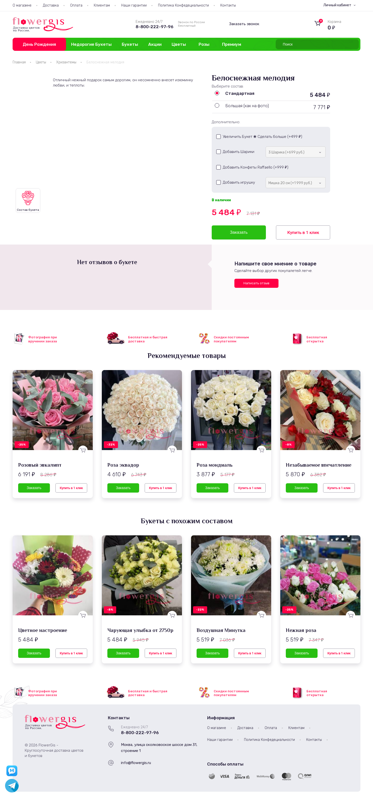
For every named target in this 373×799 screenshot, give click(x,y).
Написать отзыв (256, 283)
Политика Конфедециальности (183, 5)
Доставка (51, 5)
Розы (204, 44)
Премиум (231, 44)
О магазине (22, 5)
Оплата (76, 5)
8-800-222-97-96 (154, 26)
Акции (155, 44)
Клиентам (102, 5)
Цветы (179, 44)
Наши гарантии (134, 5)
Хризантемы (66, 62)
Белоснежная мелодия (105, 62)
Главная (19, 62)
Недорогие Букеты (91, 44)
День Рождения (39, 44)
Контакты (228, 5)
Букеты (130, 44)
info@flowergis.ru (136, 763)
